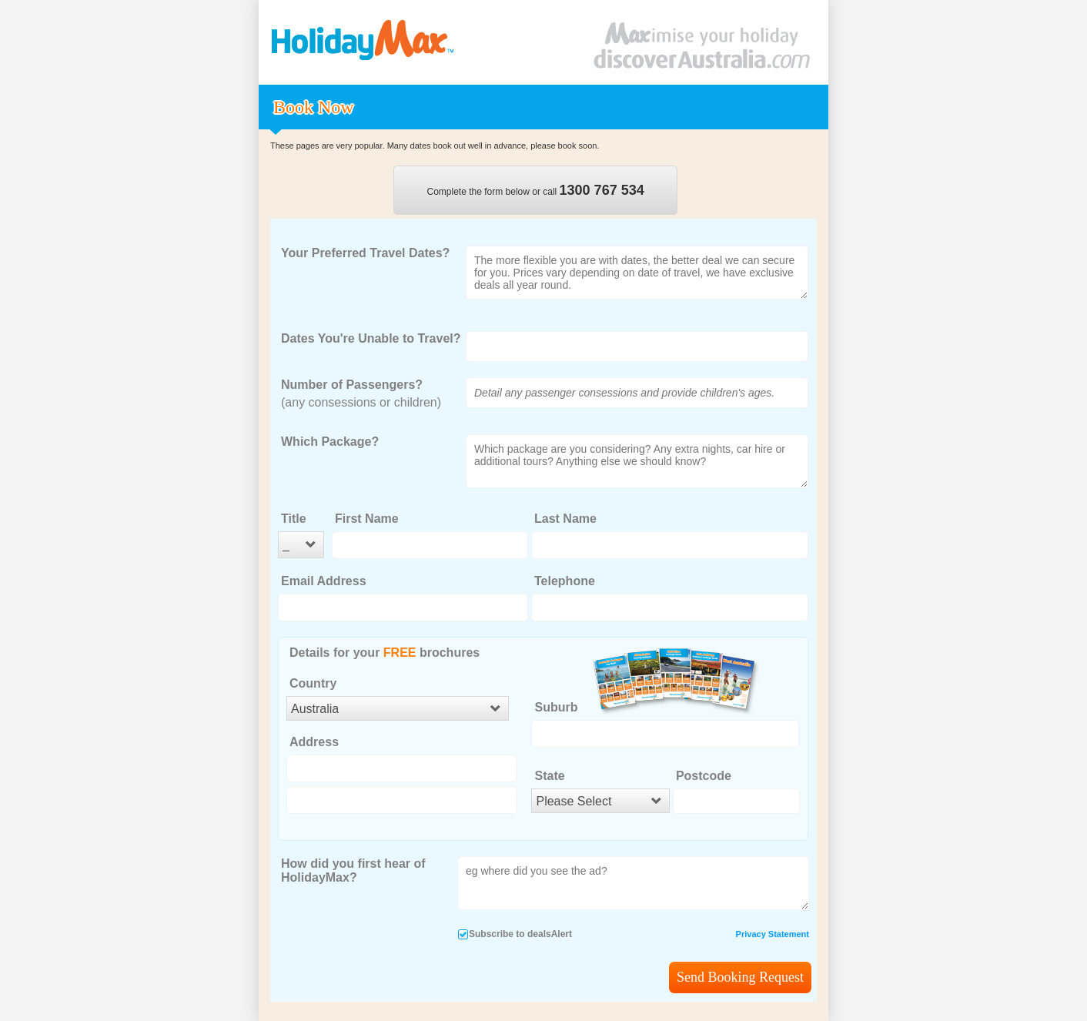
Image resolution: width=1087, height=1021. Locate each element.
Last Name (565, 518)
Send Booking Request (740, 977)
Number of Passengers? (352, 384)
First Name (367, 518)
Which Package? (330, 441)
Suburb (555, 707)
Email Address (323, 580)
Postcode (703, 775)
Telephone (564, 580)
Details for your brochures (384, 652)
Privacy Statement (772, 934)
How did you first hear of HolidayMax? (353, 870)
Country (312, 683)
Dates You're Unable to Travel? (371, 338)
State (549, 775)
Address (314, 741)
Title (293, 518)
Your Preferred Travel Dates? (365, 252)
